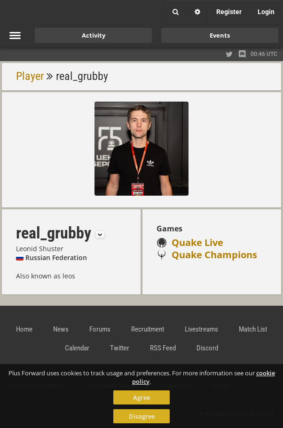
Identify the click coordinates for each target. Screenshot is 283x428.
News (61, 329)
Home (24, 329)
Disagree (142, 416)
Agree (141, 397)
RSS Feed (163, 348)
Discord (207, 348)
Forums (99, 329)
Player (30, 76)
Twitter (119, 348)
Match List (253, 329)
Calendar (77, 348)
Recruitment (147, 329)
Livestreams (201, 329)
